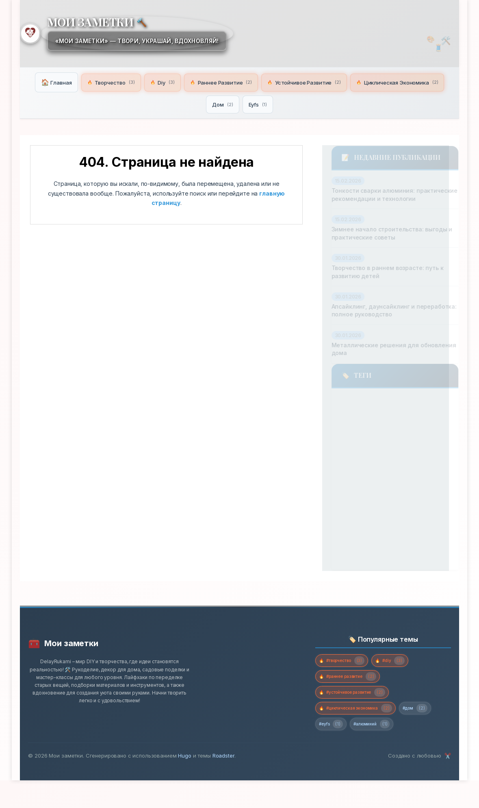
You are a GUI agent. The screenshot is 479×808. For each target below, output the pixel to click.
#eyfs (375, 751)
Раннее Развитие (270, 81)
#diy (404, 681)
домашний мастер (356, 433)
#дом (334, 751)
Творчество (155, 81)
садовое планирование (363, 502)
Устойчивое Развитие (359, 81)
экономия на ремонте (360, 570)
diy (334, 409)
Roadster (223, 783)
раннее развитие (351, 479)
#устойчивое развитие (360, 716)
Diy (208, 81)
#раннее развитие (354, 698)
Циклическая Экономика (203, 103)
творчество (378, 409)
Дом (275, 103)
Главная (97, 81)
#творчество (348, 681)
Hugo (184, 783)
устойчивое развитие (359, 525)
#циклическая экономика (362, 733)
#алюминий (423, 751)
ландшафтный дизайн (361, 456)
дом (425, 409)
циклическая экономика (365, 547)
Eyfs (311, 103)
